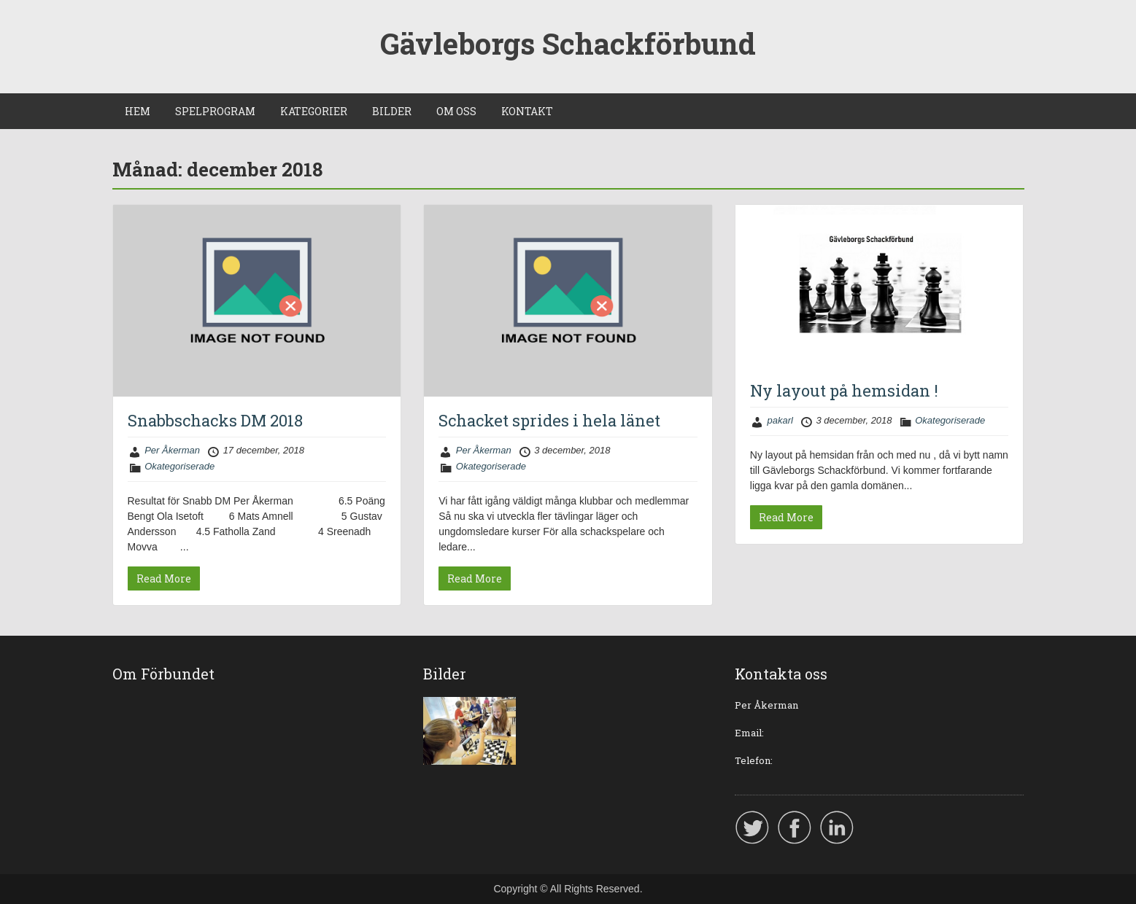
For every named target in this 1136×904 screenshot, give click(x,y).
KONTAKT (527, 111)
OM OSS (456, 111)
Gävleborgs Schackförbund (568, 43)
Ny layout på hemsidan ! (844, 390)
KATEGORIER (313, 111)
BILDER (391, 111)
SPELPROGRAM (215, 111)
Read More (163, 578)
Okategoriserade (179, 466)
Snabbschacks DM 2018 (215, 420)
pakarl (779, 420)
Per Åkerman (172, 450)
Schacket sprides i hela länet (549, 420)
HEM (137, 111)
